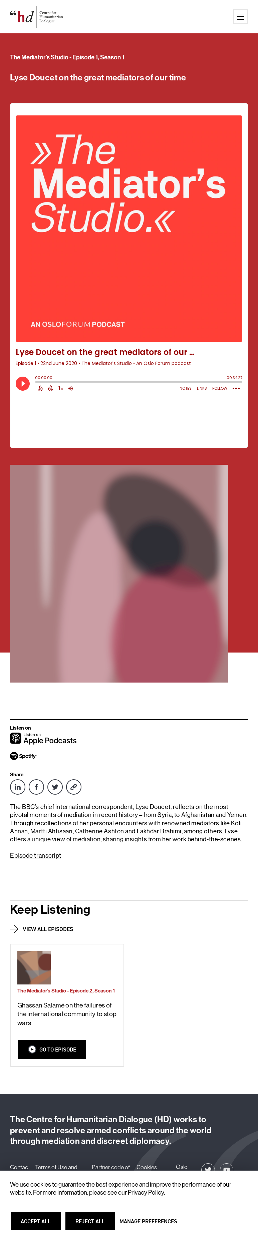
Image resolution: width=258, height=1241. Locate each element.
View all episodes (48, 929)
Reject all (94, 1224)
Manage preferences (148, 1224)
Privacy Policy (146, 1192)
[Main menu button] (240, 16)
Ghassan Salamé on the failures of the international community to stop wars (66, 1014)
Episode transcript (35, 855)
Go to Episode (52, 1049)
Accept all (40, 1224)
